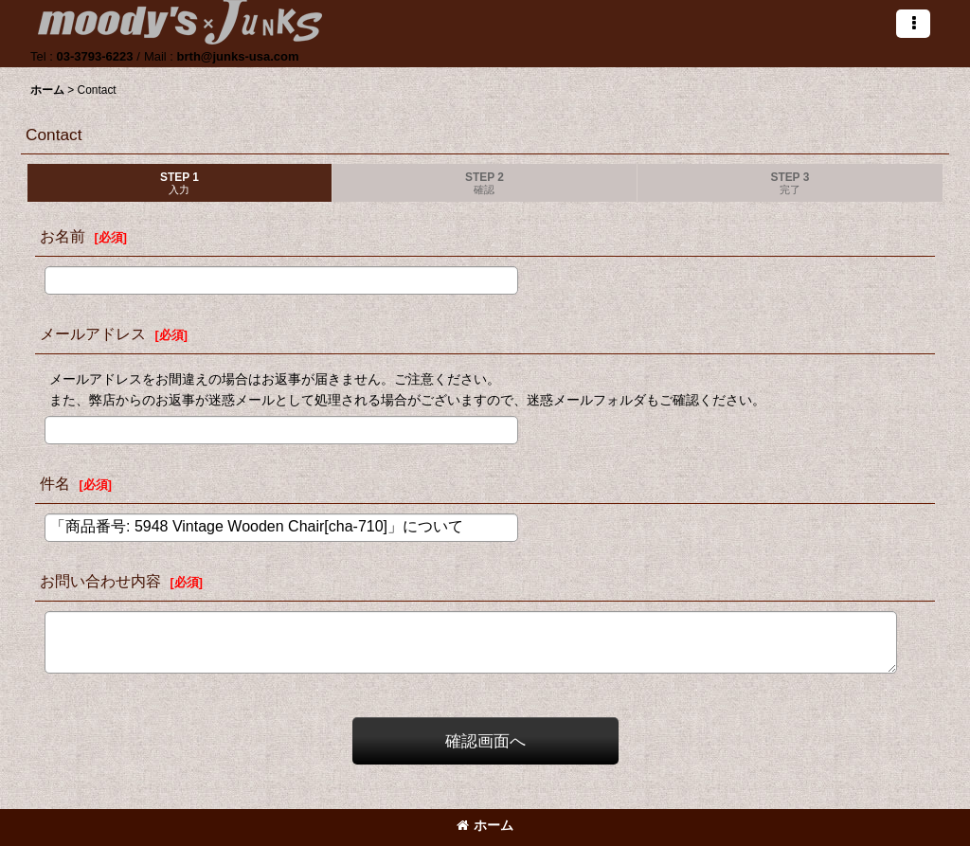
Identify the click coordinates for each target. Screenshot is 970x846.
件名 (55, 483)
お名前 (62, 235)
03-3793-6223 (94, 56)
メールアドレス (93, 333)
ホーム (485, 825)
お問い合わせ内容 (100, 580)
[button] (913, 23)
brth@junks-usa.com (238, 56)
